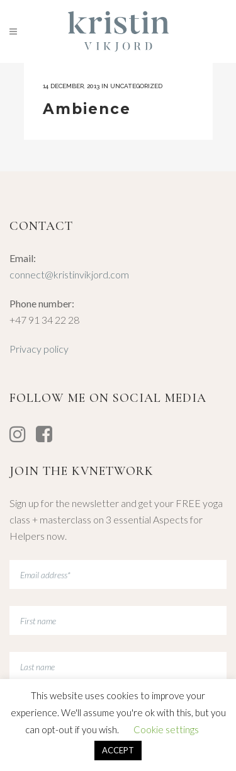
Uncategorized (136, 86)
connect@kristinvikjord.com (69, 274)
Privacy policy (39, 349)
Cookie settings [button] (166, 729)
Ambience (87, 109)
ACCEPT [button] (118, 750)
